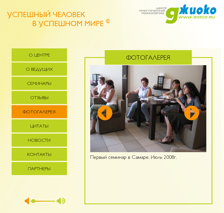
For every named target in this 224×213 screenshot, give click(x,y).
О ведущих (39, 70)
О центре (39, 55)
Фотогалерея (39, 112)
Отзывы (39, 98)
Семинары (39, 84)
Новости (39, 141)
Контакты (39, 155)
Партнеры (39, 169)
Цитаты (39, 126)
